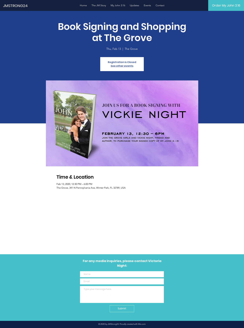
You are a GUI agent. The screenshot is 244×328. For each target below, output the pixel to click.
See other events (122, 66)
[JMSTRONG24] (28, 5)
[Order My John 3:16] (226, 5)
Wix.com (142, 324)
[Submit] (122, 308)
